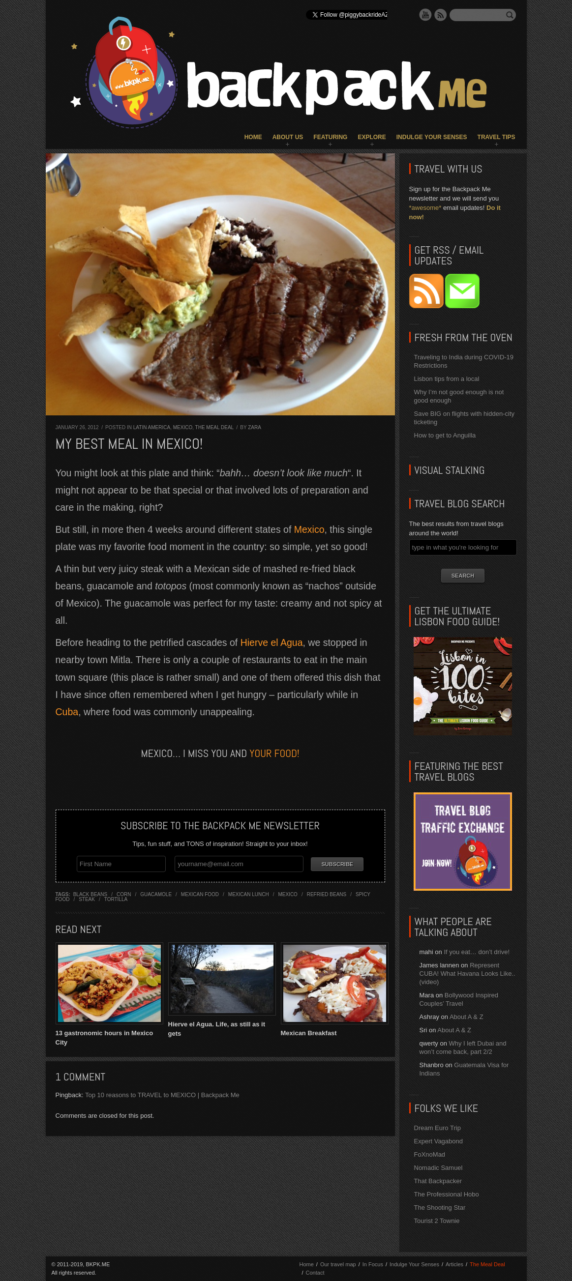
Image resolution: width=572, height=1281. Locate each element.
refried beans (327, 894)
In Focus (372, 1264)
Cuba (67, 711)
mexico (287, 894)
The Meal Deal (214, 427)
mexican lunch (248, 894)
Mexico (182, 427)
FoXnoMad (430, 1154)
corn (124, 894)
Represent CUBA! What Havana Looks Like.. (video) (467, 973)
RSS (440, 14)
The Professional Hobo (446, 1194)
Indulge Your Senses (431, 137)
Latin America (151, 427)
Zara (254, 427)
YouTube (425, 14)
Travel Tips (496, 137)
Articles (454, 1264)
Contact (315, 1273)
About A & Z (466, 1016)
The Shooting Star (440, 1207)
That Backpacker (438, 1181)
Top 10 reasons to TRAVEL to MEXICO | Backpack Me (162, 1095)
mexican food (200, 894)
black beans (90, 894)
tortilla (115, 899)
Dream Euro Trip (437, 1128)
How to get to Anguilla (445, 435)
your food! (274, 753)
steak (87, 899)
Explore (372, 137)
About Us (287, 137)
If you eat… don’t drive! (477, 952)
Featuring (330, 137)
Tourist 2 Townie (437, 1220)
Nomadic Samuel (438, 1167)
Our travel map (338, 1264)
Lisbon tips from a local (447, 378)
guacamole (156, 894)
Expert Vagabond (438, 1141)
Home (253, 137)
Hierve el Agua (272, 642)
